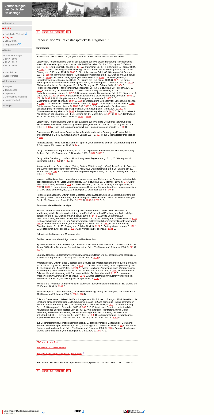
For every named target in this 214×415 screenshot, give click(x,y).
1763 (106, 223)
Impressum (10, 93)
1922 (133, 226)
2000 (96, 257)
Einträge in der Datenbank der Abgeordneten (61, 353)
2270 (96, 200)
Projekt (8, 86)
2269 (88, 200)
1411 (39, 90)
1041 (48, 67)
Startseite (9, 23)
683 (110, 328)
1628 (111, 111)
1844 (108, 114)
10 (121, 325)
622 (38, 249)
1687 (71, 101)
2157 (114, 270)
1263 (101, 77)
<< (38, 32)
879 (81, 265)
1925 (73, 229)
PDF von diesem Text (47, 342)
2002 (39, 187)
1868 (88, 116)
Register (8, 37)
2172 (82, 276)
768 (75, 294)
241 (111, 304)
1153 (48, 74)
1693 (86, 106)
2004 (47, 187)
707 (55, 171)
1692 (47, 98)
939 (41, 137)
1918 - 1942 (10, 65)
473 (66, 161)
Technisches (10, 90)
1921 (97, 226)
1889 (122, 127)
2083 (115, 317)
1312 (130, 82)
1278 (116, 80)
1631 (121, 108)
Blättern (8, 50)
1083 (41, 69)
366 (84, 307)
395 (100, 153)
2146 (75, 268)
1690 (62, 95)
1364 (119, 85)
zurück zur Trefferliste (53, 32)
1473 (94, 215)
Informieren (10, 81)
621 (132, 247)
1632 (71, 111)
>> (68, 32)
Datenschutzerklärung (15, 96)
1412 (71, 93)
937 (99, 135)
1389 (60, 286)
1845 (117, 114)
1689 (53, 95)
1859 (91, 315)
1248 (72, 72)
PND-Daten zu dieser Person (51, 347)
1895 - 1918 (10, 62)
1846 (80, 116)
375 (126, 182)
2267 (79, 200)
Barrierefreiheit (12, 100)
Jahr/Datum (10, 41)
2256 (96, 278)
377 (69, 184)
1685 (94, 103)
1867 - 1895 (10, 58)
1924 (110, 229)
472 (59, 161)
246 (110, 189)
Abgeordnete (12, 44)
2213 (48, 174)
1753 (39, 223)
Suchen (8, 28)
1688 (129, 95)
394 (93, 153)
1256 (48, 77)
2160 (113, 273)
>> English (7, 105)
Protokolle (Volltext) (15, 34)
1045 (79, 67)
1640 (98, 330)
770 (82, 294)
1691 (39, 98)
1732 (134, 218)
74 (76, 145)
